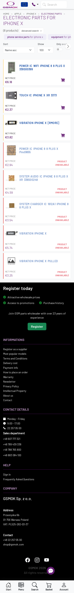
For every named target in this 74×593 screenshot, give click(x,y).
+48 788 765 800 (12, 449)
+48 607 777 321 (11, 438)
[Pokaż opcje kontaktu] (35, 4)
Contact (7, 400)
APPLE (17, 13)
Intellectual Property (14, 390)
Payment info (10, 367)
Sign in (7, 474)
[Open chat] (50, 570)
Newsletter (9, 381)
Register (37, 326)
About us (8, 395)
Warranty (8, 376)
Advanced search (32, 30)
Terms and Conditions (15, 358)
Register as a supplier (15, 349)
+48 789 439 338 (12, 444)
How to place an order (15, 372)
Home (6, 13)
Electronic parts (51, 13)
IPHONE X (31, 13)
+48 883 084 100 (12, 455)
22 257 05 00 (14, 428)
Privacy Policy (11, 386)
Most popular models (14, 353)
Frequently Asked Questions (18, 479)
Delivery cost (10, 363)
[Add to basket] (63, 80)
